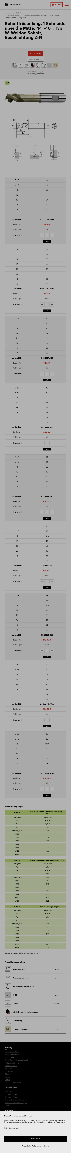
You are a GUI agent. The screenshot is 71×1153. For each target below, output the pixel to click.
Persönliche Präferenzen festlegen (35, 1146)
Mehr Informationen (11, 1128)
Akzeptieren (35, 1139)
